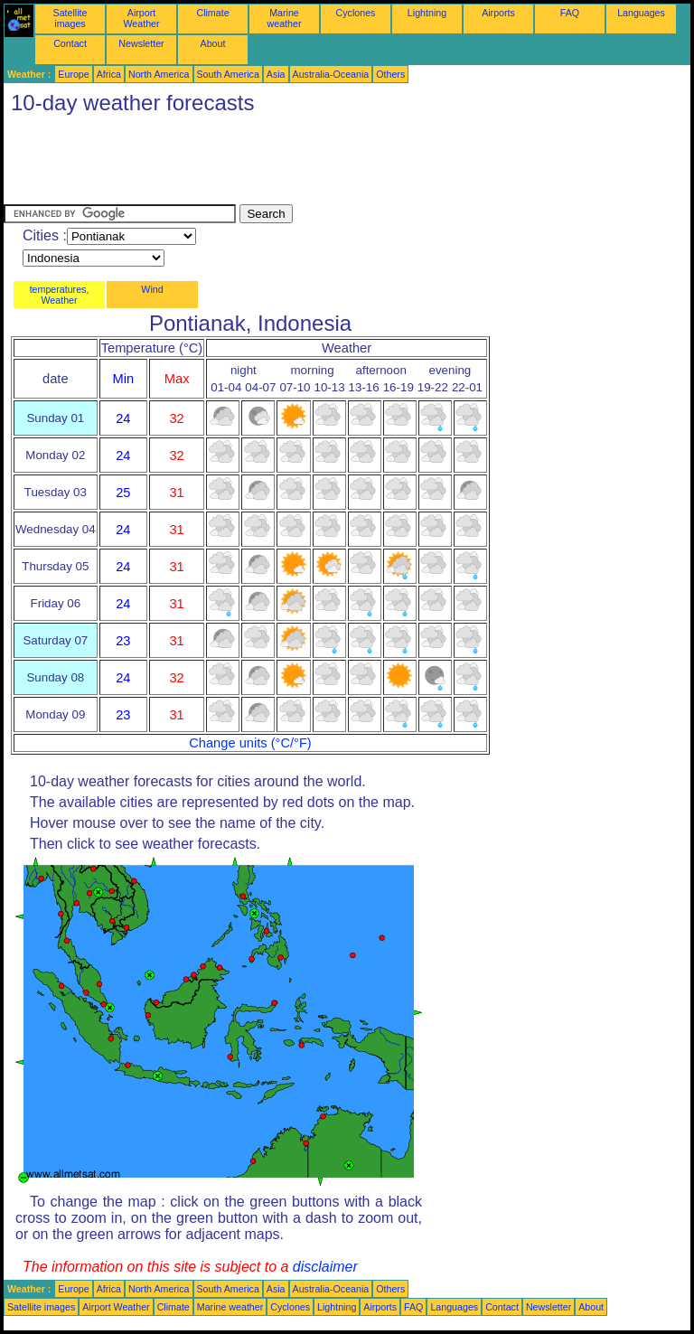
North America (159, 74)
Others (390, 74)
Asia (276, 74)
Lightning (427, 12)
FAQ (569, 12)
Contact (70, 43)
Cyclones (356, 12)
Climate (212, 12)
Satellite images (70, 18)
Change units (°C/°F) (250, 743)
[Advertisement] (332, 163)
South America (228, 74)
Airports (498, 12)
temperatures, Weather (59, 294)
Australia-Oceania (331, 74)
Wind (152, 289)
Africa (109, 74)
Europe (73, 74)
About (213, 43)
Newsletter (141, 43)
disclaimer (325, 1266)
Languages (641, 12)
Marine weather (284, 18)
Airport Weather (141, 18)
